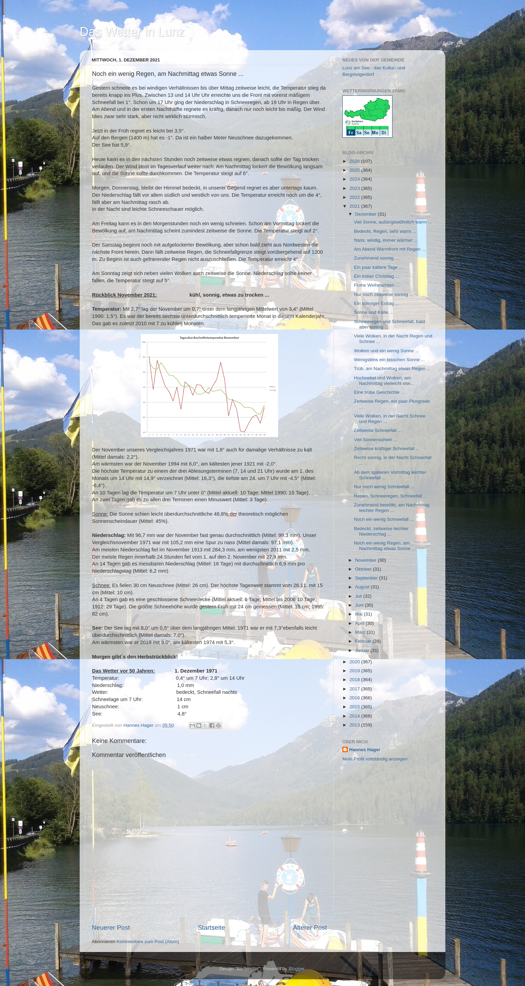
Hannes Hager (364, 749)
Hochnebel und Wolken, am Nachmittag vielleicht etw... (384, 380)
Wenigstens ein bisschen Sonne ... (389, 359)
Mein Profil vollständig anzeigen (375, 758)
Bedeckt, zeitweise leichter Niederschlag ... (381, 531)
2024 (355, 179)
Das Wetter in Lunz (132, 32)
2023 (355, 188)
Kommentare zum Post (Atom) (148, 941)
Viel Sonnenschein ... (376, 439)
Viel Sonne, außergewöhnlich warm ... (393, 222)
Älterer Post (310, 927)
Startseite (211, 927)
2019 (355, 670)
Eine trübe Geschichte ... (379, 392)
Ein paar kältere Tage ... (378, 267)
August (363, 586)
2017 (355, 688)
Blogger (297, 968)
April (360, 623)
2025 (355, 170)
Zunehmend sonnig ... (376, 258)
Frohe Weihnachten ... (377, 285)
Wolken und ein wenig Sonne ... (386, 350)
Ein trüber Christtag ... (376, 276)
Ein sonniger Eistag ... (376, 303)
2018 (355, 679)
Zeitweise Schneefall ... (378, 430)
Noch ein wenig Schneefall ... (384, 519)
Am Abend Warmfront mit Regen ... (390, 249)
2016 (355, 697)
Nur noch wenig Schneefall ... (384, 486)
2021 (355, 206)
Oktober (364, 569)
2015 (355, 706)
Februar (364, 641)
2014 (355, 716)
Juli (359, 596)
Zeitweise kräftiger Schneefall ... (387, 448)
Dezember (366, 214)
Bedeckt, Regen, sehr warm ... (385, 231)
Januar (362, 650)
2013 (355, 724)
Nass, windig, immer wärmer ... (386, 240)
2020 (355, 661)
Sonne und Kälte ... (373, 312)
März (361, 632)
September (367, 578)
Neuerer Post (111, 927)
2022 (355, 197)
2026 (355, 161)
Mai (359, 614)
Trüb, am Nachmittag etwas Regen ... (392, 368)
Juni (360, 605)
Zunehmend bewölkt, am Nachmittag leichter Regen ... (392, 507)
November (366, 560)
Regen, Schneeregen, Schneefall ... (390, 495)
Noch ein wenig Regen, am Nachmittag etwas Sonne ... (385, 545)
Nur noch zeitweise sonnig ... (383, 294)
